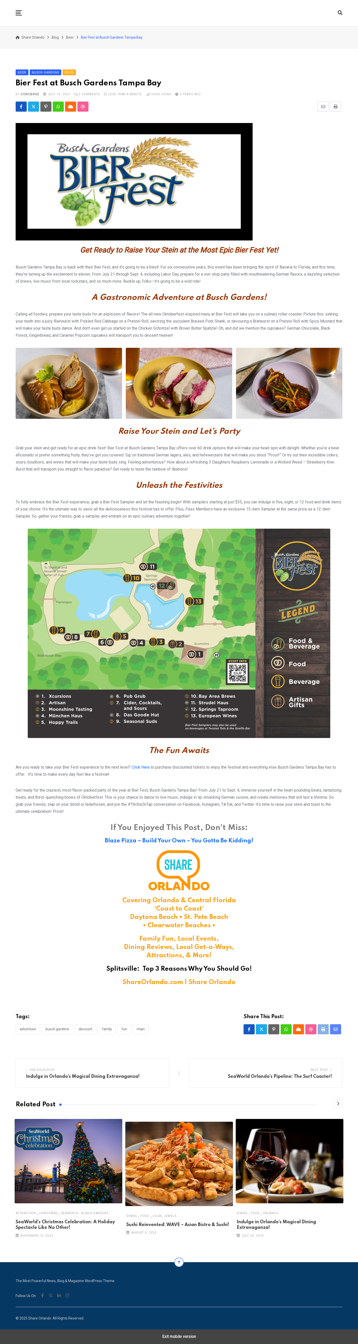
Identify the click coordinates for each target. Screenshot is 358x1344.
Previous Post (42, 1070)
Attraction (26, 1213)
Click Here (141, 767)
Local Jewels (164, 1216)
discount (85, 1029)
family (107, 1029)
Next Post (319, 1070)
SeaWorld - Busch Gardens (84, 1213)
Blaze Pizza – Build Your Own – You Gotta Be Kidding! (179, 841)
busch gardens (57, 1029)
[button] (19, 12)
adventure (28, 1029)
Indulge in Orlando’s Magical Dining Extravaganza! (83, 1076)
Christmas (48, 1213)
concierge (30, 94)
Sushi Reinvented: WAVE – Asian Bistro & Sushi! (177, 1225)
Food (144, 1216)
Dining (131, 1216)
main (141, 1029)
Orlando (271, 1213)
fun (124, 1029)
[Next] (337, 1103)
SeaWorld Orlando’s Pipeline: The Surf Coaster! (280, 1076)
